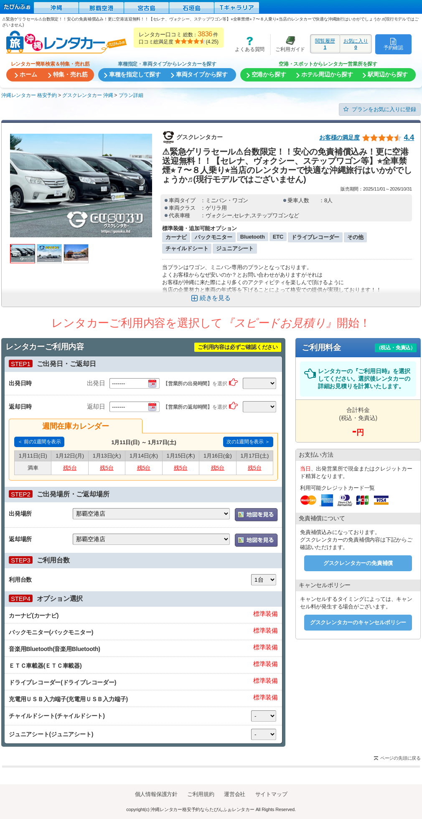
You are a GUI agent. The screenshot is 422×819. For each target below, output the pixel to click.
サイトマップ (271, 794)
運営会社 (234, 794)
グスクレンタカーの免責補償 (358, 563)
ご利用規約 (200, 794)
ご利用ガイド (288, 44)
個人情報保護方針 (156, 794)
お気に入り (355, 44)
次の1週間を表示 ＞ (248, 442)
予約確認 (393, 44)
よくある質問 (246, 44)
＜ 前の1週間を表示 (39, 442)
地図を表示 (256, 514)
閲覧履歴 (325, 44)
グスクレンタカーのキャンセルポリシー (358, 622)
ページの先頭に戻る (400, 757)
